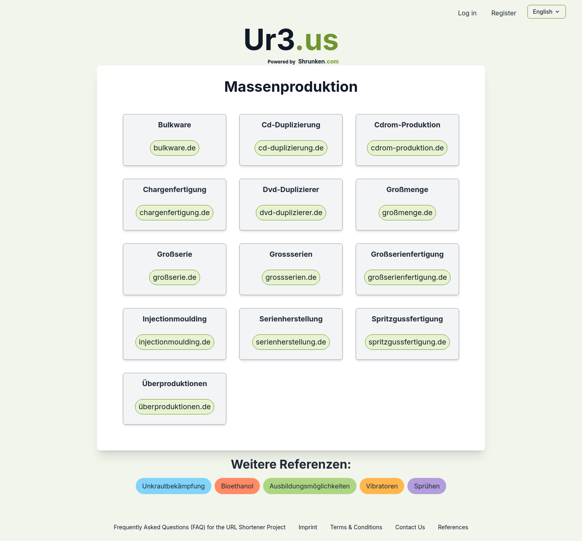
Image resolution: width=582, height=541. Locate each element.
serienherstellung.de (291, 342)
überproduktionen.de (175, 406)
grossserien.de (291, 277)
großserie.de (174, 277)
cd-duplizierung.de (291, 148)
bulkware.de (175, 148)
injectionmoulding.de (175, 342)
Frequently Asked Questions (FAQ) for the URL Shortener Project (199, 527)
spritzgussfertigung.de (407, 342)
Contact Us (410, 527)
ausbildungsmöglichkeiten (310, 486)
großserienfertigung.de (407, 277)
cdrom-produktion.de (407, 148)
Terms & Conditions (356, 527)
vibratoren (382, 486)
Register (503, 13)
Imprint (308, 527)
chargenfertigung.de (174, 212)
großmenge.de (407, 212)
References (453, 527)
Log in (467, 13)
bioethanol (237, 486)
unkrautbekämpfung (173, 486)
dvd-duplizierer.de (291, 212)
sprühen (427, 486)
